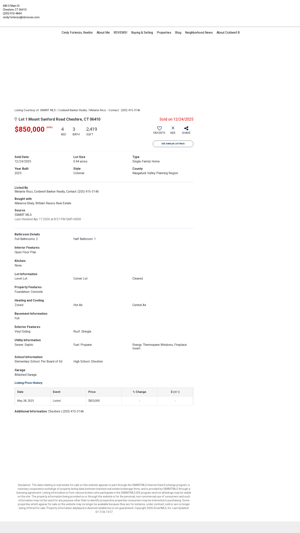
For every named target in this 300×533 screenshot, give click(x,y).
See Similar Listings (173, 143)
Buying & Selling (142, 32)
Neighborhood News (199, 32)
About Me (103, 32)
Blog (178, 32)
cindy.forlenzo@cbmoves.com (21, 17)
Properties (164, 32)
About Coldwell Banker (232, 32)
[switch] (159, 131)
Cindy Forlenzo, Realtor (77, 32)
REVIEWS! (120, 32)
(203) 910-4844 (12, 13)
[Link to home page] (150, 8)
